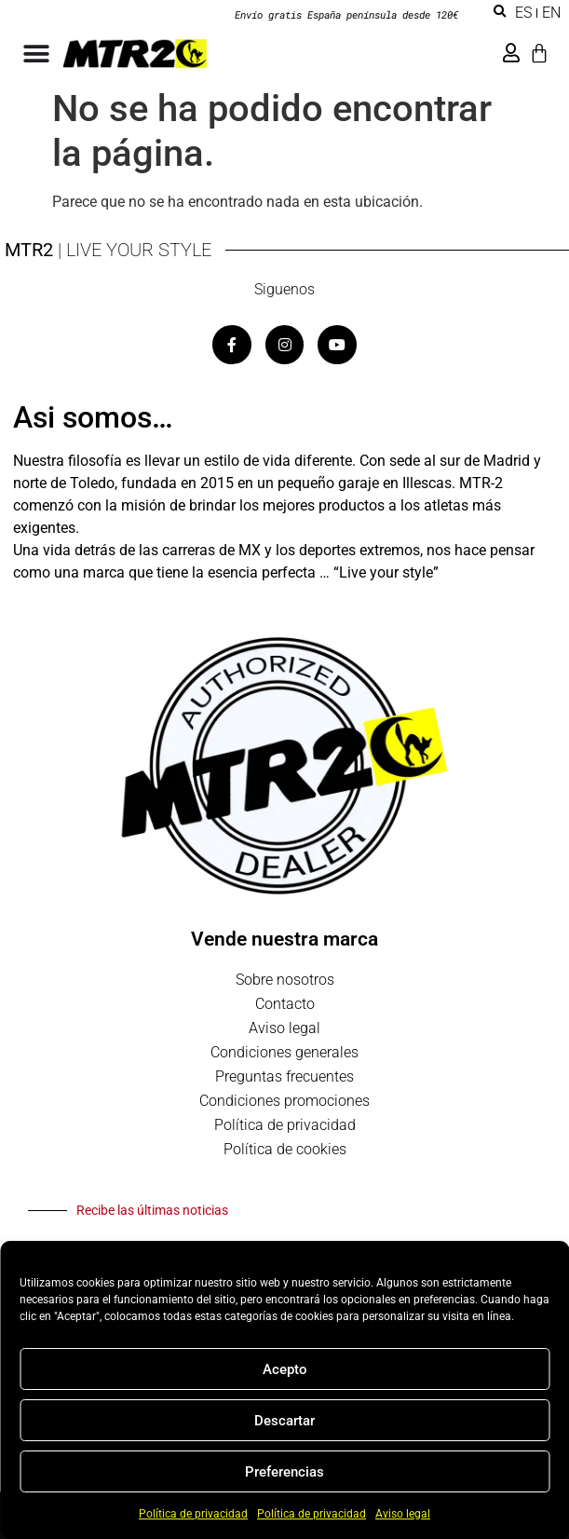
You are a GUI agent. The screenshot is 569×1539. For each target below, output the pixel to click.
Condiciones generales (284, 1052)
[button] (499, 12)
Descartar (284, 1420)
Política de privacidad (193, 1513)
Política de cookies (285, 1149)
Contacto (285, 1004)
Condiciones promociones (284, 1101)
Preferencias (284, 1472)
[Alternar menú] (36, 54)
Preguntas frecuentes (284, 1076)
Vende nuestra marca (284, 939)
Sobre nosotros (285, 979)
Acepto (285, 1369)
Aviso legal (402, 1513)
